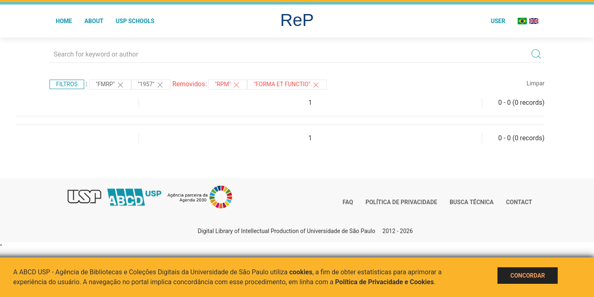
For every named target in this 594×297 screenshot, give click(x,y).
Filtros (67, 84)
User (498, 21)
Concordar (527, 275)
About (94, 21)
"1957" (151, 85)
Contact (519, 202)
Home (64, 21)
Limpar (535, 83)
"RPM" (227, 85)
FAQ (348, 202)
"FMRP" (110, 85)
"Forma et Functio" (287, 85)
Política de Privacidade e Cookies (384, 282)
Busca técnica (472, 202)
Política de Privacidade (401, 202)
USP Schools (135, 21)
